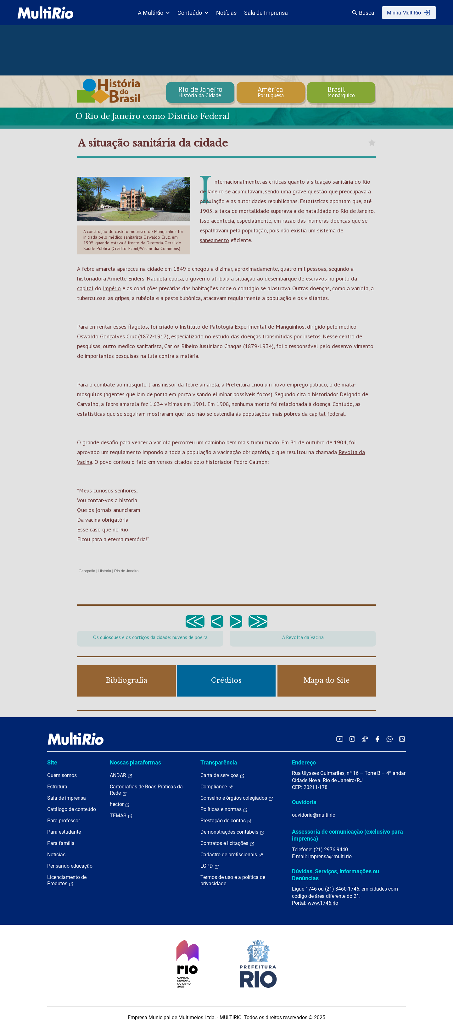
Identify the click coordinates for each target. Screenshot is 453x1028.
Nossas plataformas (135, 762)
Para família (61, 843)
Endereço (304, 762)
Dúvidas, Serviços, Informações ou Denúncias (335, 874)
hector (120, 804)
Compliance (216, 787)
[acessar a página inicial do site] (45, 12)
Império (112, 288)
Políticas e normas (224, 809)
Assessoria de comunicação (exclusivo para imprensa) (347, 835)
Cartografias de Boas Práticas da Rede (146, 790)
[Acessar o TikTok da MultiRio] (365, 739)
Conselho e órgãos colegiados (236, 798)
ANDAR (121, 775)
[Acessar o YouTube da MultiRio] (340, 739)
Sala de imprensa (66, 798)
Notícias (226, 12)
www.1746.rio (323, 903)
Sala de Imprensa (266, 12)
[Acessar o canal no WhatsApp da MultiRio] (390, 739)
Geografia (87, 571)
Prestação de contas (226, 821)
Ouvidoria (304, 802)
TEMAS (121, 816)
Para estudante (64, 832)
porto (343, 278)
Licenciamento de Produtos (67, 880)
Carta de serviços (222, 775)
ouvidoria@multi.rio (313, 815)
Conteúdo (193, 12)
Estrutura (57, 787)
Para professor (63, 821)
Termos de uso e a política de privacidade (232, 880)
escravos (316, 278)
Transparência (218, 762)
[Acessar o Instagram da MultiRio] (352, 739)
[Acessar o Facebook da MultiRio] (377, 739)
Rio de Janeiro (126, 571)
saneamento (214, 240)
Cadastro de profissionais (231, 855)
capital (85, 288)
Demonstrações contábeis (232, 832)
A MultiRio (154, 12)
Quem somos (62, 775)
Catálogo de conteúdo (71, 809)
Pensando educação (69, 866)
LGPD (209, 866)
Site (52, 762)
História (104, 571)
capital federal (327, 413)
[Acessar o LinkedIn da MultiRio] (402, 739)
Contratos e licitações (227, 843)
